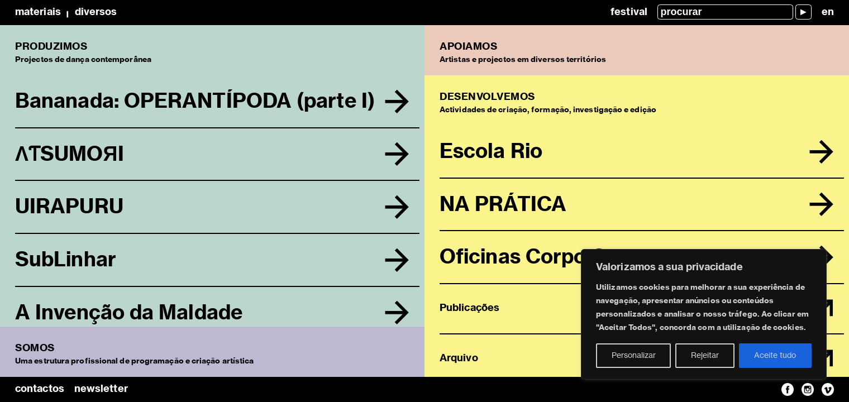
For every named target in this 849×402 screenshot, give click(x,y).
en (828, 12)
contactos (39, 389)
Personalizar (634, 356)
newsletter (101, 389)
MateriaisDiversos (66, 12)
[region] (704, 314)
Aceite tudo (775, 356)
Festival (628, 12)
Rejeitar (705, 356)
